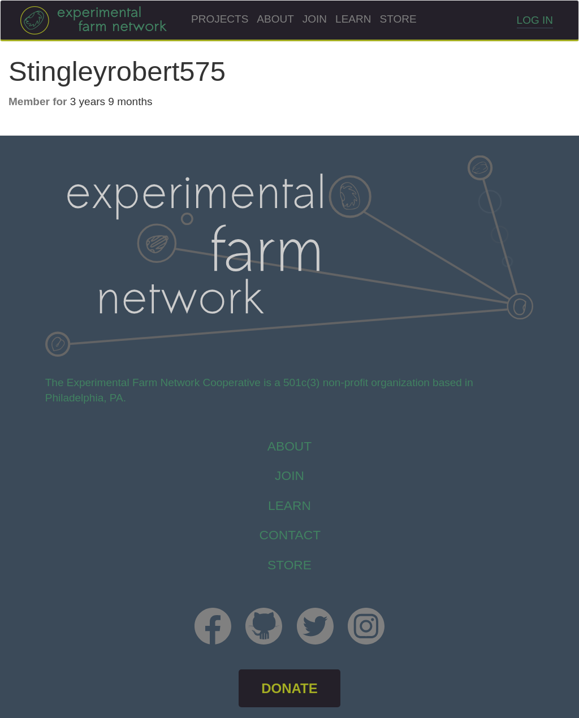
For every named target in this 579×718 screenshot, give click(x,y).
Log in (535, 20)
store (289, 564)
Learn (353, 19)
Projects (219, 19)
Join (315, 19)
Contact (290, 534)
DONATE (289, 688)
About (275, 19)
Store (397, 19)
